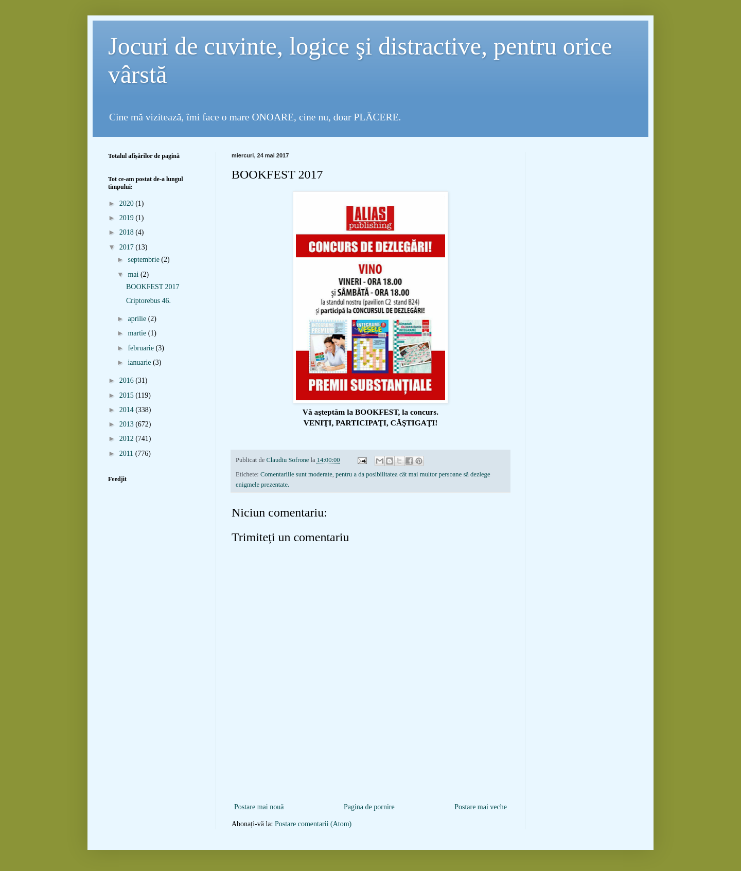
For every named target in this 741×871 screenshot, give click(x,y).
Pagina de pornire (369, 807)
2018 (127, 232)
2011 (127, 453)
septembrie (144, 259)
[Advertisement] (370, 784)
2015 (127, 395)
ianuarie (140, 362)
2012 (127, 438)
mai (134, 274)
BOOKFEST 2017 (153, 287)
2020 (127, 203)
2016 (127, 380)
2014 (127, 410)
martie (138, 333)
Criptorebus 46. (148, 301)
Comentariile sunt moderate (296, 474)
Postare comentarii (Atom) (313, 824)
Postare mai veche (480, 807)
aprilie (138, 319)
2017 (127, 247)
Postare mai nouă (259, 807)
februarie (141, 348)
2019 (127, 218)
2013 (127, 424)
